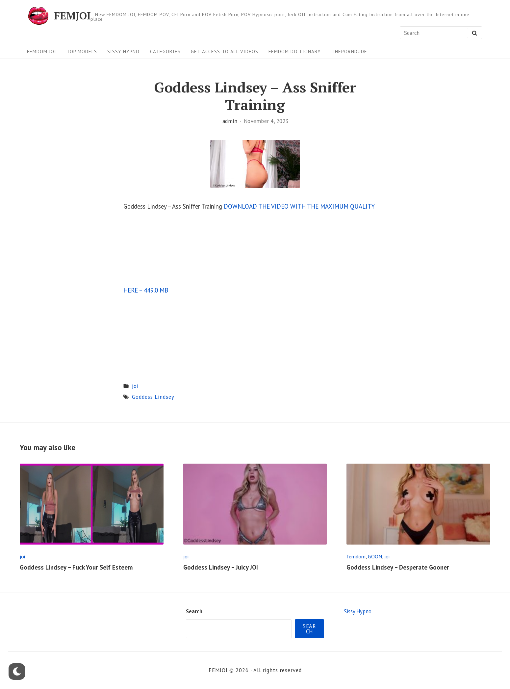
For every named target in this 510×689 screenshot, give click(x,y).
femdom (356, 556)
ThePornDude (349, 51)
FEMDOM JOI (41, 51)
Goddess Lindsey (153, 396)
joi (135, 386)
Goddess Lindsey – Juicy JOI (220, 567)
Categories (165, 51)
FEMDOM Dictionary (294, 51)
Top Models (81, 51)
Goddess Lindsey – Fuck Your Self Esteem (76, 567)
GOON (375, 556)
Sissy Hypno (123, 51)
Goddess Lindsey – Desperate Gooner (397, 567)
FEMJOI (72, 16)
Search (194, 611)
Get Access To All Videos (224, 51)
